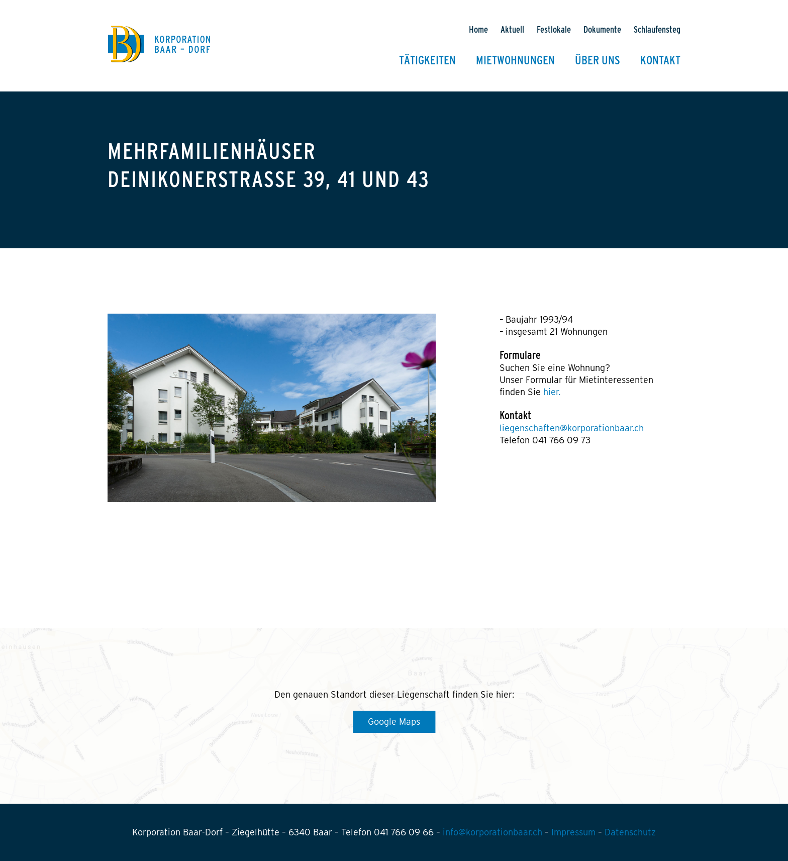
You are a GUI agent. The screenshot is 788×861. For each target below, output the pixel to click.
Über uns (597, 60)
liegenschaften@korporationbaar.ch (572, 428)
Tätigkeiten (427, 60)
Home (478, 30)
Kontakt (660, 60)
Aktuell (512, 30)
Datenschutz (630, 832)
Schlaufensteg (657, 30)
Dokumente (602, 30)
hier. (551, 392)
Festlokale (554, 30)
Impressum (573, 832)
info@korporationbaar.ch (492, 832)
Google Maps (394, 721)
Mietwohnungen (515, 60)
